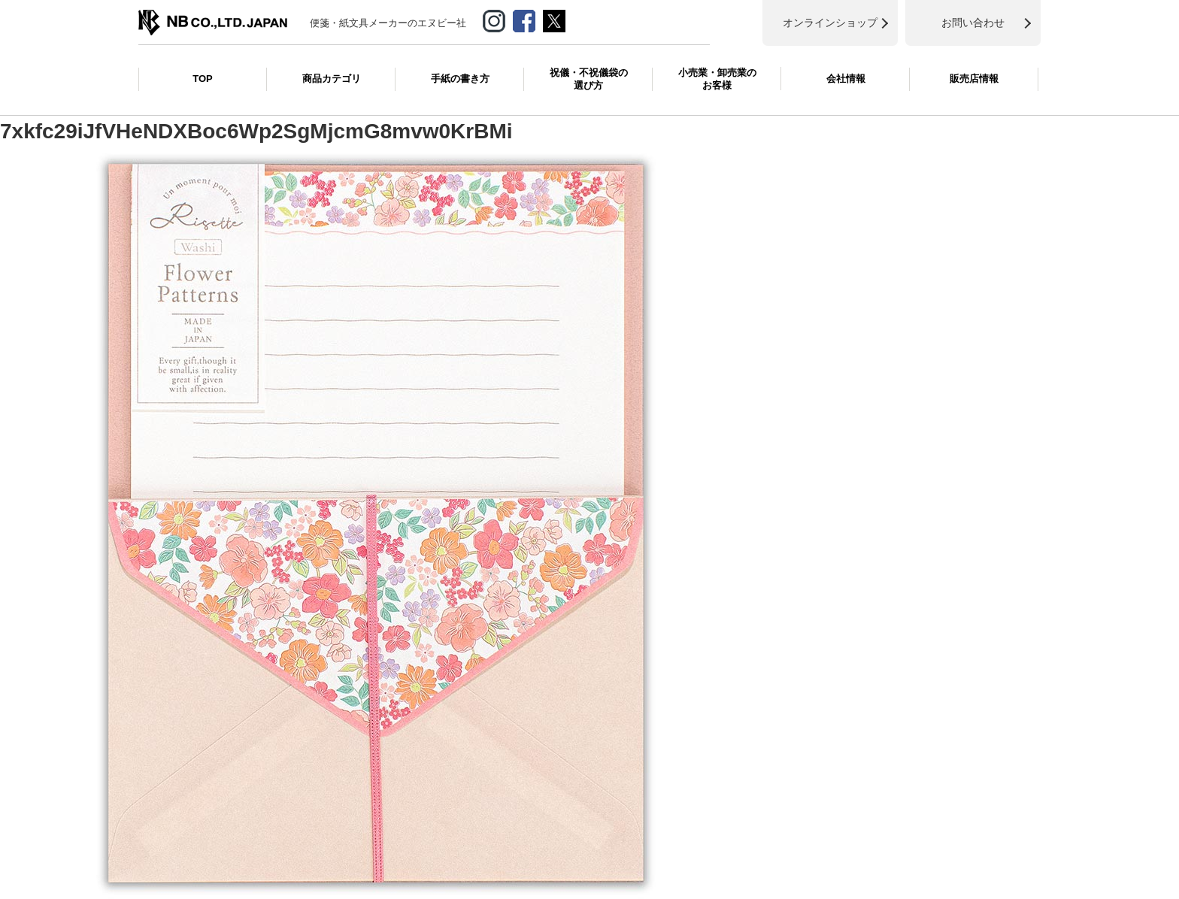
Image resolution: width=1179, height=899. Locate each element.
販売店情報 (974, 78)
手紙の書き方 (460, 78)
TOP (202, 78)
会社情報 (845, 78)
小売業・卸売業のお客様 (717, 79)
